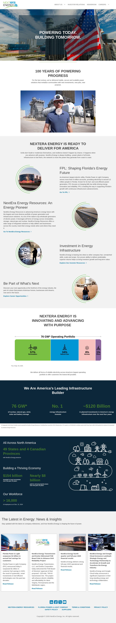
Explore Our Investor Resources (72, 263)
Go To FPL (64, 192)
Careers (102, 4)
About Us (58, 4)
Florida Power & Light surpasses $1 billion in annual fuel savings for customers (12, 557)
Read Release (8, 584)
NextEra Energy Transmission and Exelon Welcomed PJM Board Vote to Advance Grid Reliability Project (43, 557)
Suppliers (66, 609)
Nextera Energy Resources (21, 607)
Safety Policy (51, 609)
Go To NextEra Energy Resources (16, 232)
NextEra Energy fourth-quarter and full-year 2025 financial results (71, 556)
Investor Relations (76, 4)
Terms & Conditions (81, 607)
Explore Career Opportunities (14, 296)
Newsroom (91, 4)
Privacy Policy (101, 607)
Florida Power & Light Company (53, 607)
